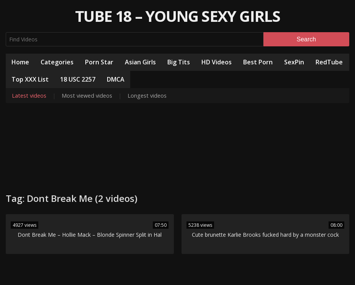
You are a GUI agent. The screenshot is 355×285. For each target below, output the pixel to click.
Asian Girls (140, 62)
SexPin (294, 62)
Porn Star (99, 62)
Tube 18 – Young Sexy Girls (177, 15)
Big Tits (178, 62)
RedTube (329, 62)
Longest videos (147, 95)
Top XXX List (30, 79)
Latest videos (29, 95)
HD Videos (216, 62)
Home (20, 62)
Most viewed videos (87, 95)
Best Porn (258, 62)
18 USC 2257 (77, 79)
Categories (57, 62)
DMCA (115, 79)
